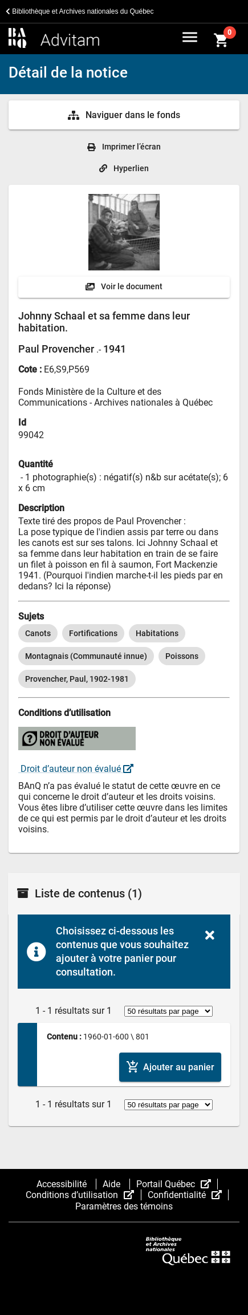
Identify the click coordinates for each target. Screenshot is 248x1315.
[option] (38, 633)
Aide (113, 1184)
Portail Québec (177, 1184)
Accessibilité (62, 1184)
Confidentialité (188, 1194)
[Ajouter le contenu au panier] (170, 1067)
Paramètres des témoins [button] (124, 1206)
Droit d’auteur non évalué (75, 768)
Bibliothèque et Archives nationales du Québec (80, 11)
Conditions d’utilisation (83, 1194)
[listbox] (124, 656)
